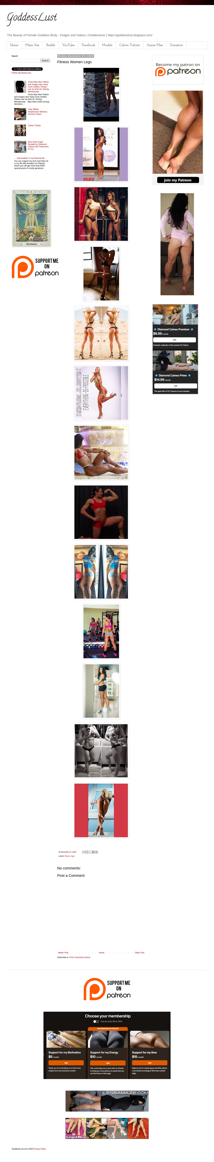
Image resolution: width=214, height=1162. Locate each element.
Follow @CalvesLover (21, 73)
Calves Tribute (129, 45)
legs (72, 856)
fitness (67, 856)
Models (107, 45)
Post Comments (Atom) (79, 957)
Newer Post (63, 953)
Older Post (139, 953)
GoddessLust (32, 18)
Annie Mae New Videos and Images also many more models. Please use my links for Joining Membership (38, 87)
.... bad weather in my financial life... (30, 158)
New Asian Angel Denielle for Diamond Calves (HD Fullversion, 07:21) (38, 145)
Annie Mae (155, 45)
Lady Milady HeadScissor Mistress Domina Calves (37, 111)
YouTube (68, 45)
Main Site (32, 45)
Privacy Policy (39, 1149)
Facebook (88, 45)
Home (14, 45)
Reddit (50, 45)
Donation (176, 45)
